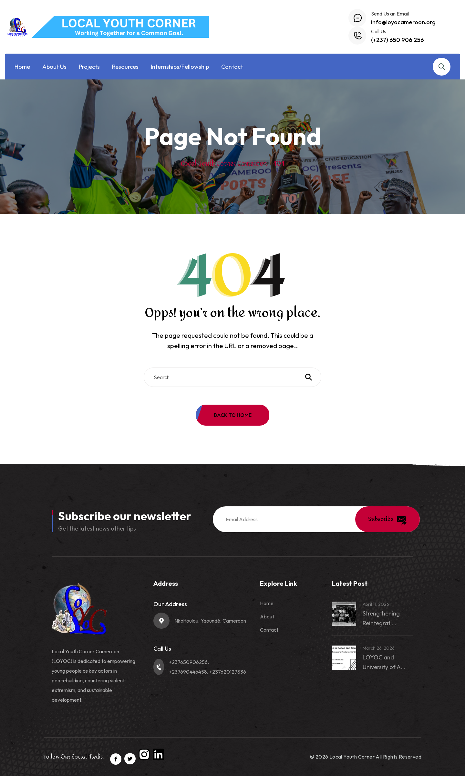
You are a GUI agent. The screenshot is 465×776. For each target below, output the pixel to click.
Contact (232, 66)
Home (22, 66)
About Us (54, 66)
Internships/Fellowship (180, 66)
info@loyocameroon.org (403, 22)
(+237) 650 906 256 (397, 40)
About (267, 616)
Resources (125, 66)
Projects (89, 66)
